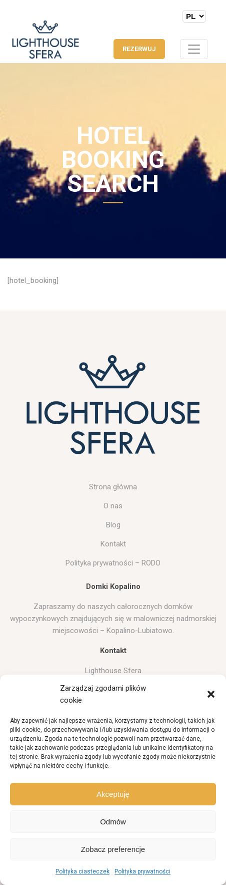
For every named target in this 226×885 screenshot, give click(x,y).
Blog (113, 524)
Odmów (113, 821)
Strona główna (113, 486)
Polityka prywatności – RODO (113, 562)
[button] (211, 694)
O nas (113, 505)
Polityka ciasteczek (83, 871)
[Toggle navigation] (194, 49)
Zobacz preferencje (113, 849)
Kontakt (113, 543)
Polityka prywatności (142, 871)
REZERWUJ (139, 49)
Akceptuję (113, 794)
